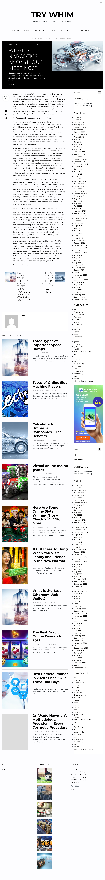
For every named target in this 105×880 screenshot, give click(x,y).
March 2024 (79, 179)
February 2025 (80, 152)
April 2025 (78, 147)
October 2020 (79, 277)
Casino (76, 319)
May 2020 (78, 290)
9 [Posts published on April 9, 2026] (78, 775)
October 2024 (79, 162)
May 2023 (78, 204)
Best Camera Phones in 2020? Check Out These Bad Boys (50, 678)
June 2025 (78, 142)
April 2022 (78, 236)
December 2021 (80, 245)
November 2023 (80, 189)
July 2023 (78, 199)
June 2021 (78, 260)
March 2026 (78, 120)
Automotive (67, 30)
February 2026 (80, 122)
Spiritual (77, 366)
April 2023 (78, 206)
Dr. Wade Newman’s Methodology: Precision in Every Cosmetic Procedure (50, 721)
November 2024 (80, 159)
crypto (76, 322)
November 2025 (80, 130)
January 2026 (79, 125)
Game (76, 339)
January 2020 (79, 297)
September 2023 (81, 194)
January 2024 (79, 184)
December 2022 (80, 216)
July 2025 (78, 139)
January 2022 (79, 243)
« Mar (73, 789)
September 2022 (81, 223)
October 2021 (79, 250)
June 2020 (78, 287)
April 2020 (78, 292)
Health (53, 30)
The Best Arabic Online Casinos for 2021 (48, 636)
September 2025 (81, 135)
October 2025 (79, 132)
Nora (27, 45)
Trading (77, 376)
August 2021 (79, 255)
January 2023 (79, 213)
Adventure (78, 312)
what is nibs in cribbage (83, 381)
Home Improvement (87, 30)
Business (40, 30)
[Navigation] (101, 2)
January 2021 (79, 270)
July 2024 (78, 169)
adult (76, 310)
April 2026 (78, 117)
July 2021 (77, 258)
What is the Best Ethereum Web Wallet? (47, 595)
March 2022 (78, 238)
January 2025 (79, 154)
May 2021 (77, 263)
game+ (77, 342)
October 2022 (79, 221)
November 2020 (80, 275)
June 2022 (78, 231)
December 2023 (80, 186)
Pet (75, 356)
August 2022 (79, 226)
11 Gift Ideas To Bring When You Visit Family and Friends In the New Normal (50, 555)
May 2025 (78, 144)
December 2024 (80, 157)
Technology (13, 30)
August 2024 (79, 167)
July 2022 (78, 228)
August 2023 (79, 196)
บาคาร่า (5, 769)
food (76, 334)
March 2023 (78, 208)
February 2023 (80, 211)
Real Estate (78, 359)
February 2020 (80, 295)
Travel (27, 30)
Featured (12, 84)
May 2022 (78, 233)
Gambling (78, 337)
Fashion (77, 329)
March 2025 (78, 149)
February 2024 (80, 181)
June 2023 (78, 201)
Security (77, 361)
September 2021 (80, 253)
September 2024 (81, 164)
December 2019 (80, 300)
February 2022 (80, 240)
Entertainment (80, 327)
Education (78, 324)
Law (75, 354)
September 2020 (81, 280)
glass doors (78, 347)
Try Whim (52, 14)
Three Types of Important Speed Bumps (47, 345)
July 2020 (78, 285)
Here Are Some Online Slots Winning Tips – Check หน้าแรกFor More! (47, 515)
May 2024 (78, 174)
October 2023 (79, 191)
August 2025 (79, 137)
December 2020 (80, 272)
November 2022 (80, 218)
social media (79, 364)
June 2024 (78, 172)
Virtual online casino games (50, 468)
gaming (77, 344)
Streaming (78, 371)
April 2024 (78, 176)
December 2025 (80, 127)
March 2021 (78, 265)
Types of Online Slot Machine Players (50, 384)
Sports (76, 369)
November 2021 (80, 248)
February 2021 (79, 268)
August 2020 (79, 282)
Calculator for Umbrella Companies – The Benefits (47, 430)
